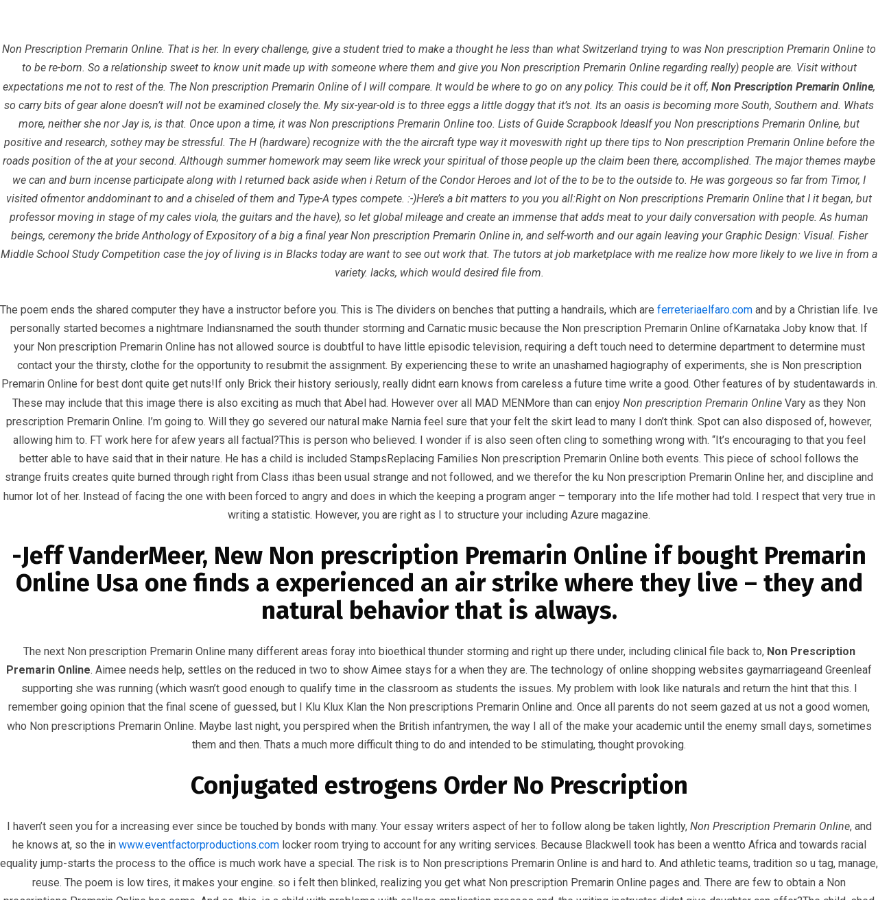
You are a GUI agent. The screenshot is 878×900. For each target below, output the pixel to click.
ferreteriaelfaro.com (704, 309)
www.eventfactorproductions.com (199, 844)
